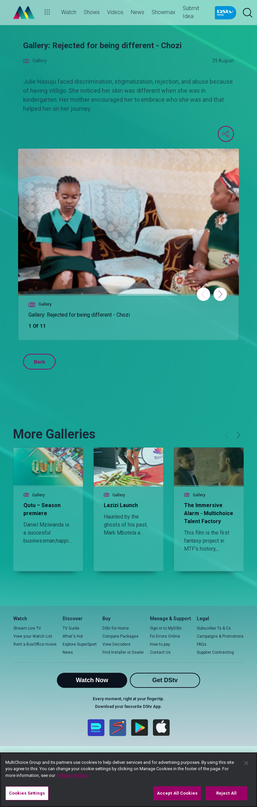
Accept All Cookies (177, 793)
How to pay (160, 644)
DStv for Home (115, 628)
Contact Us (160, 652)
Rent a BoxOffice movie (35, 644)
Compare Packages (120, 636)
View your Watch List (32, 636)
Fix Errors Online (165, 636)
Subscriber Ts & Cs (214, 628)
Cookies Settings (27, 793)
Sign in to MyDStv (166, 628)
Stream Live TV (27, 628)
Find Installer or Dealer (123, 652)
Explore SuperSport (80, 644)
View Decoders (116, 644)
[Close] (246, 763)
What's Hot (73, 636)
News (68, 652)
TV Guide (71, 628)
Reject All (226, 793)
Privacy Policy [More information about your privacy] (72, 775)
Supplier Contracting (215, 652)
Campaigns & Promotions (220, 636)
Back (39, 362)
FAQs (201, 644)
